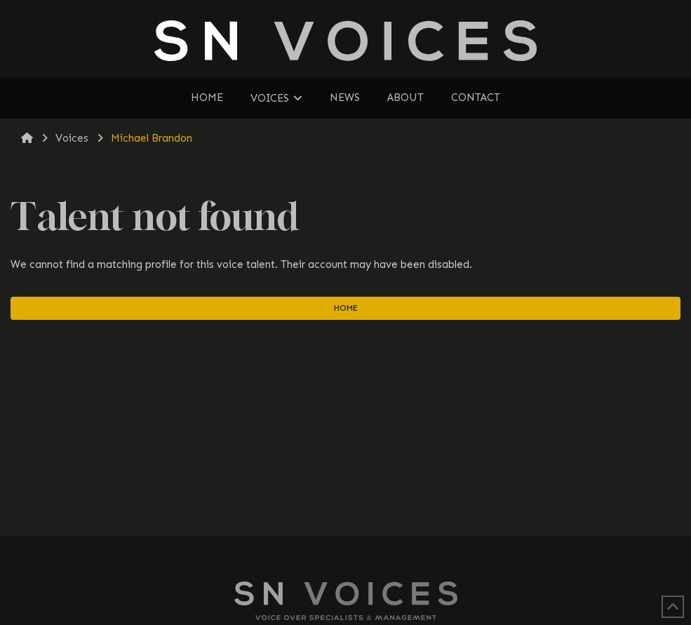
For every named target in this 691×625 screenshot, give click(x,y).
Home (346, 308)
